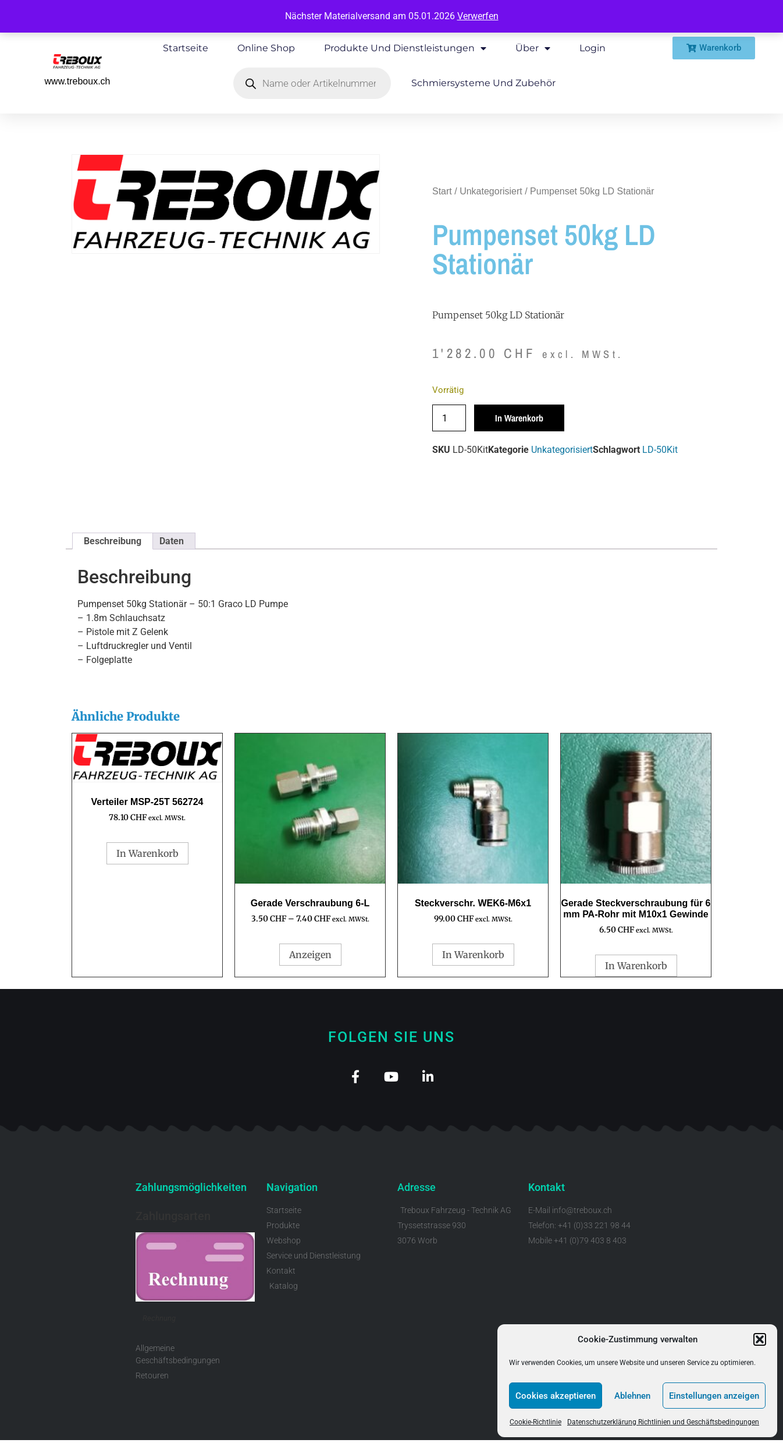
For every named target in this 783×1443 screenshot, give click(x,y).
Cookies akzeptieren (555, 1396)
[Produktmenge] (449, 418)
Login (592, 48)
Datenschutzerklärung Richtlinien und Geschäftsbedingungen (663, 1422)
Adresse (416, 1190)
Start (442, 191)
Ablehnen (632, 1396)
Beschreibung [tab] (112, 541)
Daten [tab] (171, 541)
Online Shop (266, 48)
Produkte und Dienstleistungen (405, 48)
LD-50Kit (660, 449)
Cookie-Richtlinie (535, 1422)
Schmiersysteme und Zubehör (483, 82)
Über (532, 48)
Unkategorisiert (491, 191)
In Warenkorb (519, 418)
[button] (760, 1339)
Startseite (185, 48)
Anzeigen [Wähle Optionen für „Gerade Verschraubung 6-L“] (310, 954)
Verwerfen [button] (478, 16)
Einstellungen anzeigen (714, 1396)
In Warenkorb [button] (147, 853)
